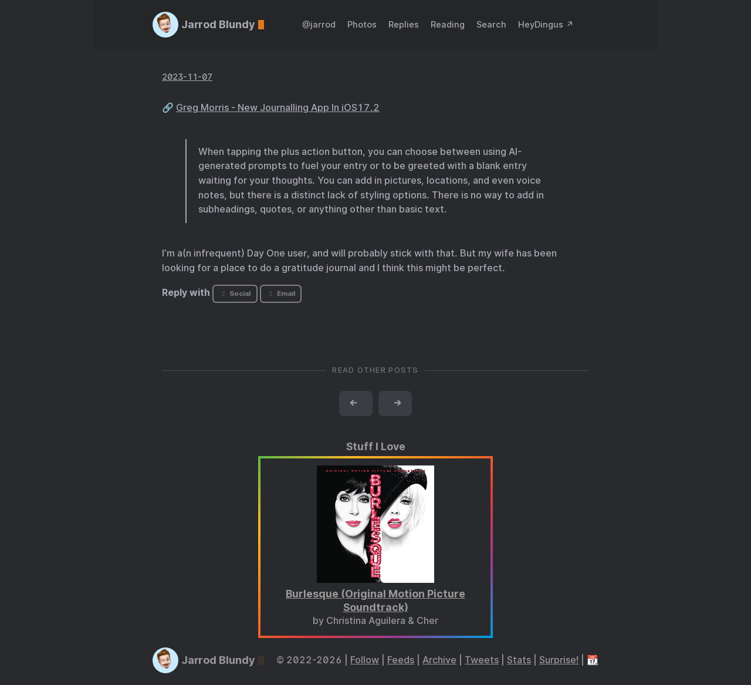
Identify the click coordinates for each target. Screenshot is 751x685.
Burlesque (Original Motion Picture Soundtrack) (375, 600)
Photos (362, 24)
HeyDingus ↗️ (546, 24)
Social (235, 293)
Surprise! (559, 660)
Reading (448, 24)
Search (491, 24)
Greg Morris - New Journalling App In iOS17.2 (278, 107)
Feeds (400, 660)
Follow (364, 660)
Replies (403, 24)
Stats (519, 660)
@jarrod (319, 24)
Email (280, 293)
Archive (439, 660)
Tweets (482, 660)
